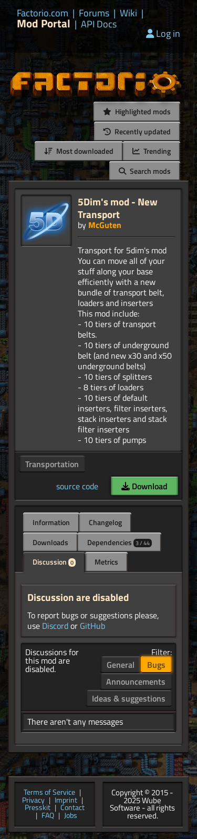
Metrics (106, 561)
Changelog (105, 522)
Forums (94, 13)
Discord (55, 625)
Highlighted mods (137, 111)
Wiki (128, 13)
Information (51, 522)
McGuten (104, 225)
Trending (151, 150)
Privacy (33, 801)
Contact (72, 808)
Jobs (70, 816)
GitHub (92, 625)
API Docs (99, 24)
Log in (163, 33)
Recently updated (137, 131)
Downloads (50, 542)
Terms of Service (49, 793)
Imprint (66, 801)
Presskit (37, 808)
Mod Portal (43, 23)
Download (144, 486)
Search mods (145, 170)
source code (77, 486)
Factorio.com (42, 13)
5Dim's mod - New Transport (118, 208)
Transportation (52, 464)
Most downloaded (78, 150)
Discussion (54, 561)
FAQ (48, 816)
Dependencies (119, 542)
